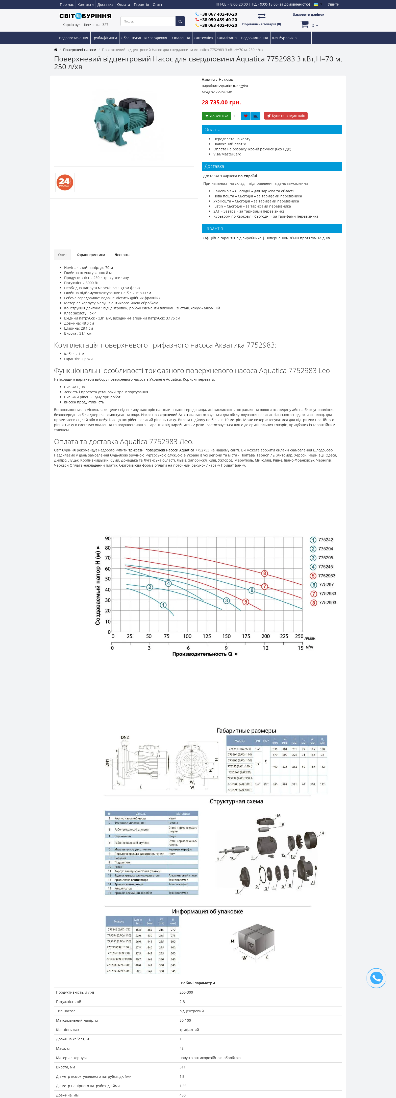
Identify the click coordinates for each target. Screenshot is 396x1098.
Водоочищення (255, 37)
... (301, 37)
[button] (308, 24)
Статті (158, 4)
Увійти (333, 4)
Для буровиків (285, 37)
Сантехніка (204, 37)
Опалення (181, 37)
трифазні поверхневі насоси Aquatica (161, 450)
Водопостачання (74, 37)
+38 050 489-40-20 (218, 19)
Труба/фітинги (105, 37)
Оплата (123, 4)
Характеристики (91, 254)
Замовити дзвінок (308, 14)
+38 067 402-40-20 (218, 14)
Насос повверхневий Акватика (167, 414)
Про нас (67, 4)
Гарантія (141, 4)
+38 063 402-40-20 (218, 25)
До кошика (216, 115)
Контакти (86, 4)
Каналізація (227, 37)
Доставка (105, 4)
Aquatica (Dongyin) (233, 85)
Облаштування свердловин (145, 37)
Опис (62, 254)
